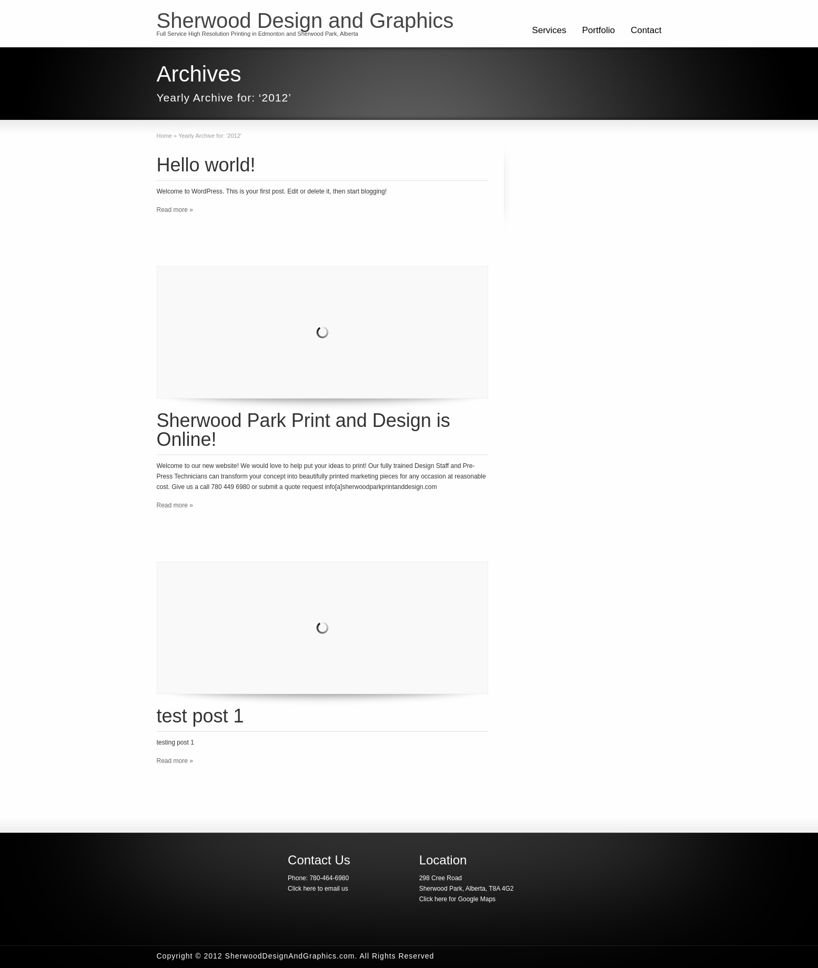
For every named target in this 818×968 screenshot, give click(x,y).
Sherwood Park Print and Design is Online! (303, 430)
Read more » (175, 209)
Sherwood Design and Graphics (305, 20)
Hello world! (206, 165)
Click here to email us (318, 888)
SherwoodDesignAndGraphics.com (290, 956)
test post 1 (200, 716)
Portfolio (598, 30)
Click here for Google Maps (457, 899)
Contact (646, 30)
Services (549, 30)
